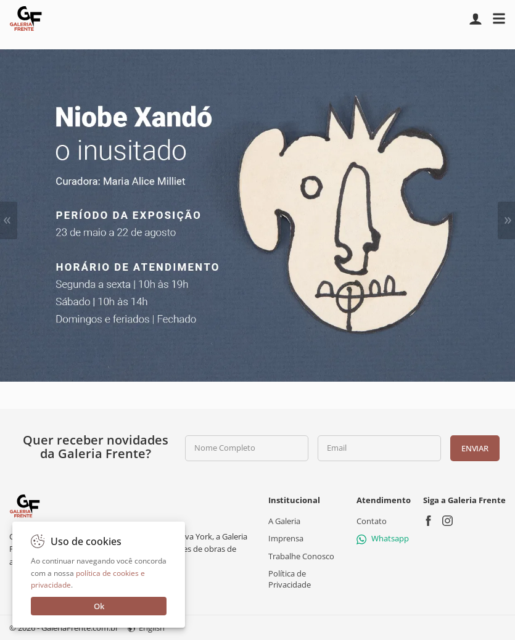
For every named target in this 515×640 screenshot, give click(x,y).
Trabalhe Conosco (301, 555)
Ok (99, 606)
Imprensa (285, 538)
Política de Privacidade (289, 579)
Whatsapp (382, 538)
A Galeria (284, 521)
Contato (371, 521)
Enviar (474, 448)
